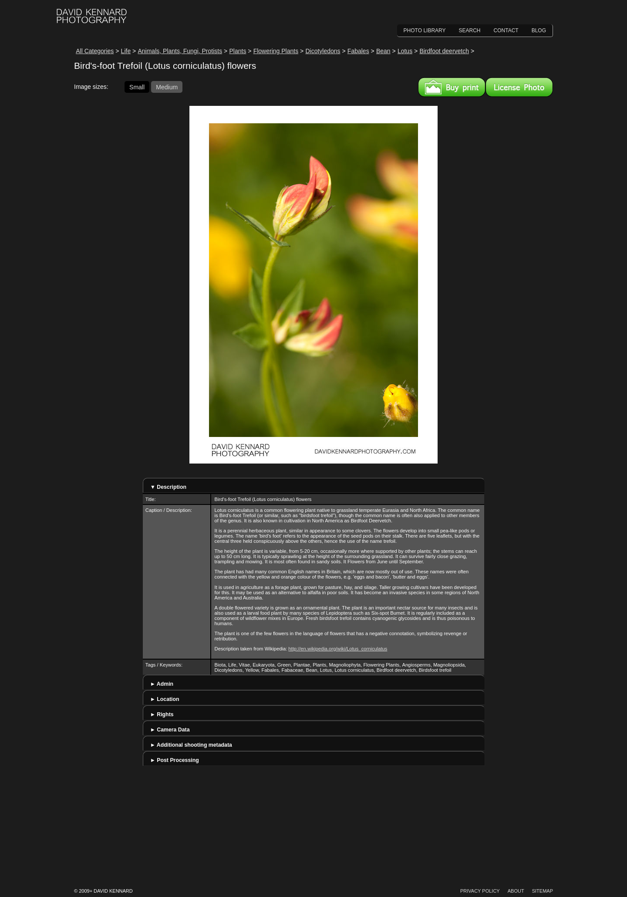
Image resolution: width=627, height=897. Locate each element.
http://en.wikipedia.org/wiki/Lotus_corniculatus (337, 648)
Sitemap (542, 891)
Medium (167, 86)
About (516, 891)
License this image (519, 87)
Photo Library (425, 30)
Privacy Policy (480, 891)
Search (470, 30)
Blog (539, 30)
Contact (506, 30)
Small (137, 86)
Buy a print (451, 87)
